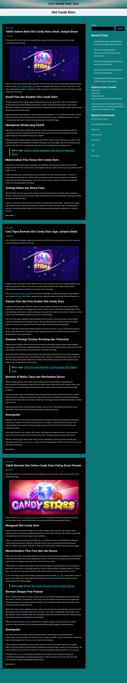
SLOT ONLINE (9, 28)
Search (94, 25)
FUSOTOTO (95, 90)
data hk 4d (95, 93)
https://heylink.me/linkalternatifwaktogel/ (106, 99)
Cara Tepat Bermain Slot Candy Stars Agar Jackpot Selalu (41, 231)
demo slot (95, 156)
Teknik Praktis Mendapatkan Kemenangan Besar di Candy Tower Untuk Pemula (107, 53)
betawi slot (95, 129)
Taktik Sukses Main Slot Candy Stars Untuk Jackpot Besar (42, 31)
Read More (11, 215)
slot (92, 145)
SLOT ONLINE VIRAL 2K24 (30, 518)
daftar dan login (108, 104)
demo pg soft (96, 135)
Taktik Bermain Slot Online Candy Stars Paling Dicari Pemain (43, 465)
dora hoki (28, 622)
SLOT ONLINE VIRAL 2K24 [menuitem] (26, 86)
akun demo (95, 140)
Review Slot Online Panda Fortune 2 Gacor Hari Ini (49, 586)
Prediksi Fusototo (97, 96)
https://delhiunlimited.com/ (101, 124)
